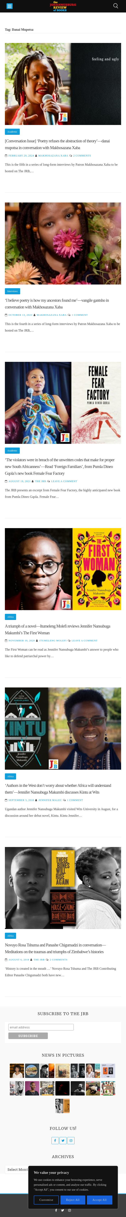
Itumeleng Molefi (53, 640)
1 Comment (80, 315)
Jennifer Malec (50, 800)
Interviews (12, 291)
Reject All (73, 1199)
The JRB (40, 481)
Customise (46, 1199)
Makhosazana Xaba (53, 155)
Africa (10, 616)
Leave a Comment (64, 481)
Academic (12, 131)
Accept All (99, 1199)
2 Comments (82, 155)
